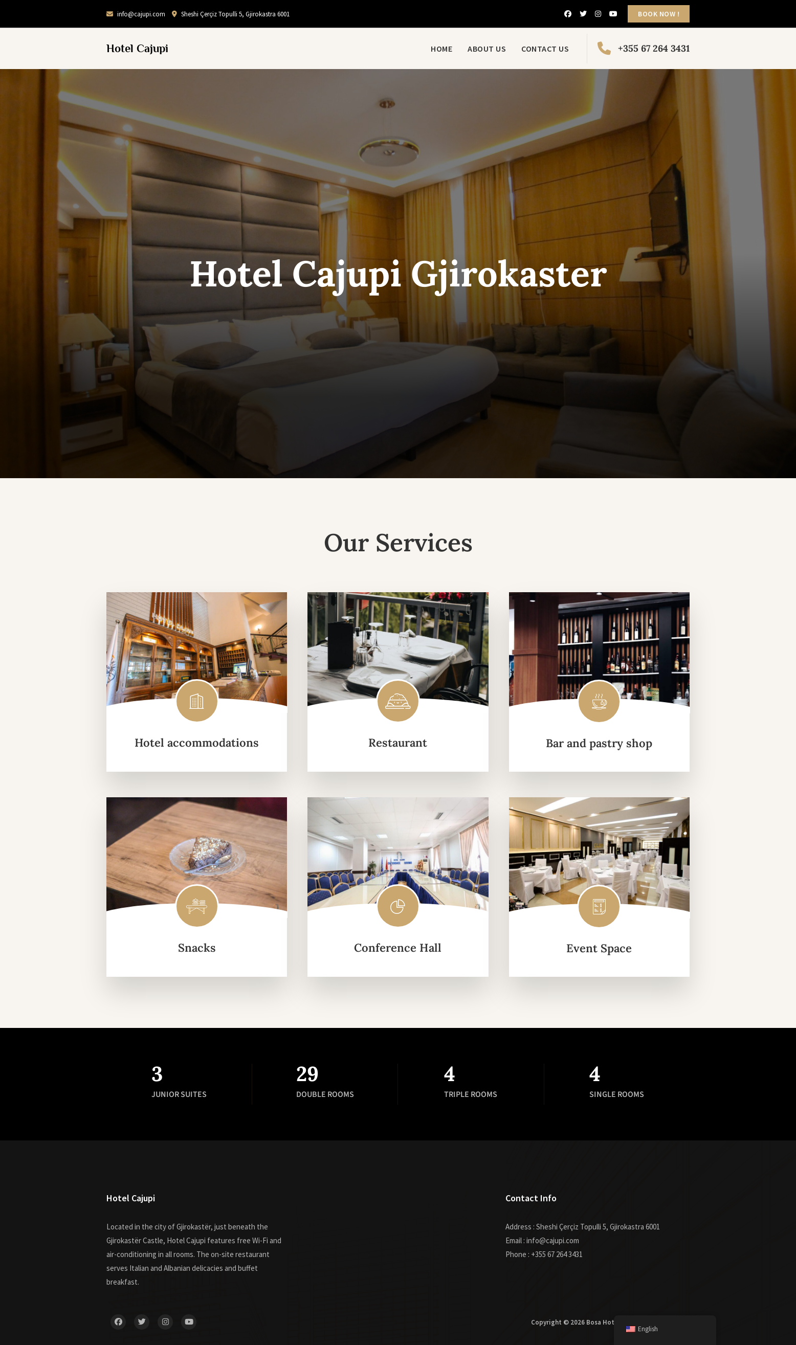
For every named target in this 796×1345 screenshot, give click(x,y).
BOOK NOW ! (658, 13)
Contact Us (545, 48)
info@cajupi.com (135, 14)
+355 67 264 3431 (644, 48)
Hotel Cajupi (137, 48)
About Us (487, 48)
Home (441, 48)
